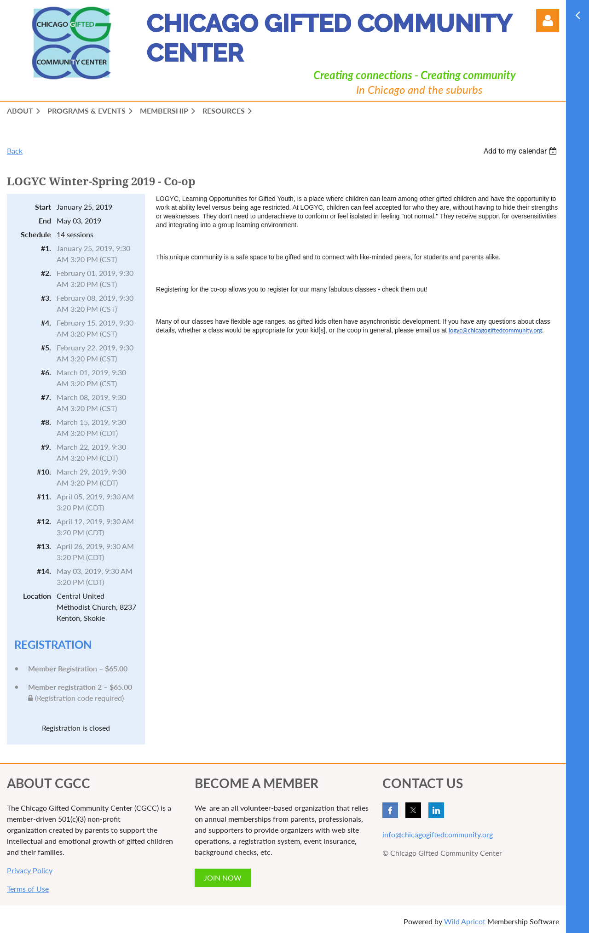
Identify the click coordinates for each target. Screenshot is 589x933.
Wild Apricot (464, 921)
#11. (44, 496)
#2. (46, 273)
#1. (46, 248)
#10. (44, 471)
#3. (46, 297)
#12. (44, 521)
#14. (44, 571)
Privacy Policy (29, 870)
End (45, 220)
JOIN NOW (223, 877)
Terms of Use (28, 888)
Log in (547, 20)
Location (37, 595)
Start (43, 206)
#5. (46, 347)
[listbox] (521, 151)
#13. (44, 546)
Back (15, 150)
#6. (46, 372)
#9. (46, 446)
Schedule (36, 234)
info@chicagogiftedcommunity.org (437, 834)
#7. (46, 397)
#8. (46, 422)
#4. (46, 322)
